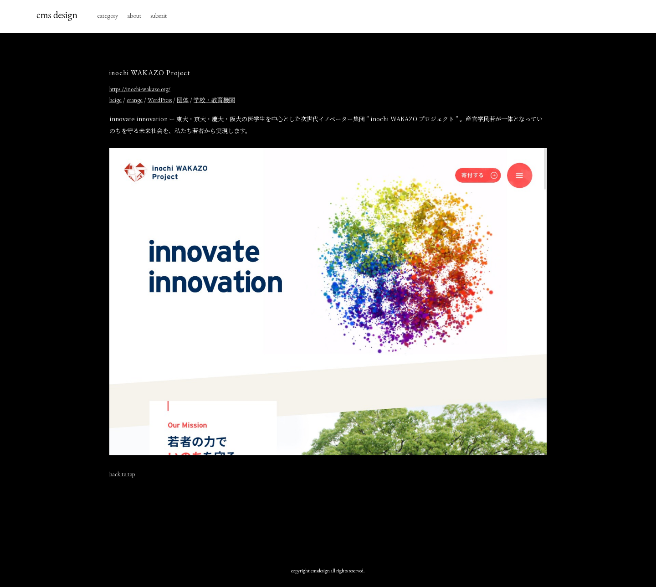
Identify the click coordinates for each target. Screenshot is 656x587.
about (134, 15)
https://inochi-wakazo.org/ (139, 89)
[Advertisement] (328, 518)
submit (158, 15)
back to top (122, 474)
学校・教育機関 (214, 100)
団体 (183, 100)
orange (135, 100)
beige (115, 100)
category (107, 15)
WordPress (160, 100)
